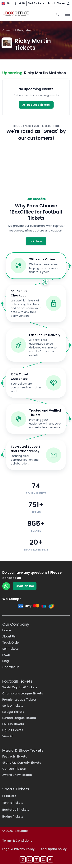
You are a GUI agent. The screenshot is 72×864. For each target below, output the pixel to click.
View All (7, 736)
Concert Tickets (14, 769)
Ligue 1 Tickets (12, 730)
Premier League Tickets (19, 700)
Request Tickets (36, 105)
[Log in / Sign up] (68, 3)
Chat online (25, 586)
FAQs (6, 655)
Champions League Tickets (22, 693)
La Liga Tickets (13, 712)
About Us (9, 636)
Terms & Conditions (17, 841)
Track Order (56, 3)
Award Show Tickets (17, 775)
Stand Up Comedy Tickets (21, 763)
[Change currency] (19, 3)
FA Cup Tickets (13, 724)
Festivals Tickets (14, 756)
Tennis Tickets (12, 803)
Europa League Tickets (19, 718)
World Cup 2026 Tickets (19, 687)
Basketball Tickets (15, 810)
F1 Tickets (9, 796)
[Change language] (4, 3)
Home (6, 630)
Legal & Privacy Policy (18, 849)
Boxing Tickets (12, 816)
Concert (8, 30)
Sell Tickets (36, 3)
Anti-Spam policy (54, 849)
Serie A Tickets (12, 706)
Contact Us (10, 667)
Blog (5, 661)
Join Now (36, 241)
